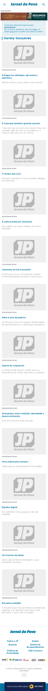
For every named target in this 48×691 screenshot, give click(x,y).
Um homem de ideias (13, 555)
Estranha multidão (11, 603)
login (35, 29)
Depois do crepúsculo (13, 366)
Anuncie (12, 645)
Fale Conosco (35, 651)
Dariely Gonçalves (17, 38)
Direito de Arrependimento (35, 646)
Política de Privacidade (13, 652)
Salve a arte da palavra (14, 318)
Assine (35, 641)
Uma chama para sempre (15, 462)
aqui (11, 32)
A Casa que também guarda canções (21, 123)
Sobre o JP (12, 641)
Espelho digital (9, 507)
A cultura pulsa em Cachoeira (17, 222)
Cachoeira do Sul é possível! (16, 270)
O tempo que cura (11, 174)
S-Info (24, 674)
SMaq (24, 676)
